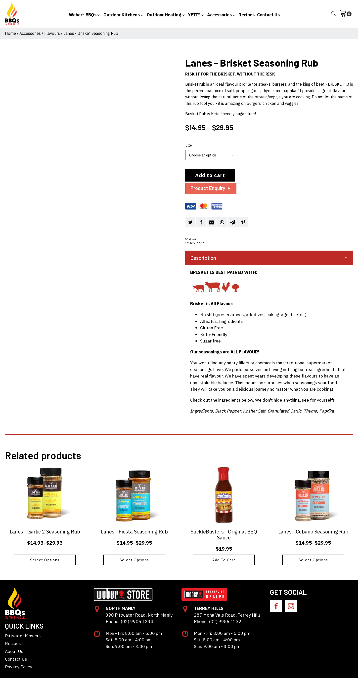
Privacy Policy (18, 670)
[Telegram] (233, 226)
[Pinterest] (243, 226)
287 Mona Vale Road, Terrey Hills (226, 618)
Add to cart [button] (223, 563)
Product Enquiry (210, 191)
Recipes (13, 646)
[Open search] (334, 15)
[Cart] (345, 15)
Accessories (30, 36)
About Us (14, 654)
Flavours (52, 36)
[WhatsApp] (222, 226)
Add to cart (210, 178)
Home (10, 36)
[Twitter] (190, 226)
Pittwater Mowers (23, 639)
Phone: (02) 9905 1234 (129, 625)
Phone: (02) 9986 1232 (217, 625)
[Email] (212, 226)
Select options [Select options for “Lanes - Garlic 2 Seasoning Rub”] (44, 563)
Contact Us (16, 662)
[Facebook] (201, 226)
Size (188, 148)
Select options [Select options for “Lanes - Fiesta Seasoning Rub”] (134, 563)
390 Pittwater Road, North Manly (138, 618)
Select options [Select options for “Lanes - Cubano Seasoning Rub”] (313, 563)
